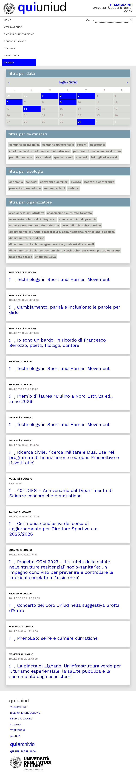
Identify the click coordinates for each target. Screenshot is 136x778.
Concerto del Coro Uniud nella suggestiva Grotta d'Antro (64, 608)
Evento (76, 182)
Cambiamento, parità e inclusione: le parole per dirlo (64, 310)
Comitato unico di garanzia (77, 219)
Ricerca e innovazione (19, 34)
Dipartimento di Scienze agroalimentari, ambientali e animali (51, 244)
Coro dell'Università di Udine (81, 225)
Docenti (81, 144)
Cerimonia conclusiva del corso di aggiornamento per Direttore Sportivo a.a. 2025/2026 (54, 529)
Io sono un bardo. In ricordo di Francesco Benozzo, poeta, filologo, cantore (57, 343)
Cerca (90, 20)
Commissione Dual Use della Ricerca (34, 225)
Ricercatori (43, 157)
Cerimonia (16, 182)
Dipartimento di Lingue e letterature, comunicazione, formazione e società (62, 231)
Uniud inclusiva (45, 257)
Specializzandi (63, 157)
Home (7, 20)
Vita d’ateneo (13, 27)
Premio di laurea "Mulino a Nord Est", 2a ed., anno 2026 (61, 399)
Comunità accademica (24, 144)
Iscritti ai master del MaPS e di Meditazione (39, 151)
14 (25, 108)
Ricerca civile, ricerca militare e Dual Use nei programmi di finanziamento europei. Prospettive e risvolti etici (64, 457)
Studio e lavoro (15, 41)
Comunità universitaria (58, 144)
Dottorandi (97, 144)
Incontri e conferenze (99, 182)
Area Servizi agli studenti (26, 213)
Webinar (73, 188)
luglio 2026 (68, 82)
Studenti (82, 157)
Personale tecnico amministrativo (97, 151)
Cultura (9, 48)
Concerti (31, 182)
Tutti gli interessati (104, 157)
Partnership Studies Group (101, 250)
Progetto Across (20, 257)
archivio (22, 744)
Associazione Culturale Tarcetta (69, 213)
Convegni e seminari (54, 182)
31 (79, 121)
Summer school (54, 188)
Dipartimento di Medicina (26, 238)
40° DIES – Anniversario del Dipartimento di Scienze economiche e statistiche (60, 493)
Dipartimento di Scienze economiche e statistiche (44, 250)
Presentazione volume (25, 188)
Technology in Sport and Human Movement (59, 279)
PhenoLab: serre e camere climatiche (53, 638)
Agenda (9, 62)
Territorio (11, 55)
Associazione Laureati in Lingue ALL (32, 219)
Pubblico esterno (21, 157)
